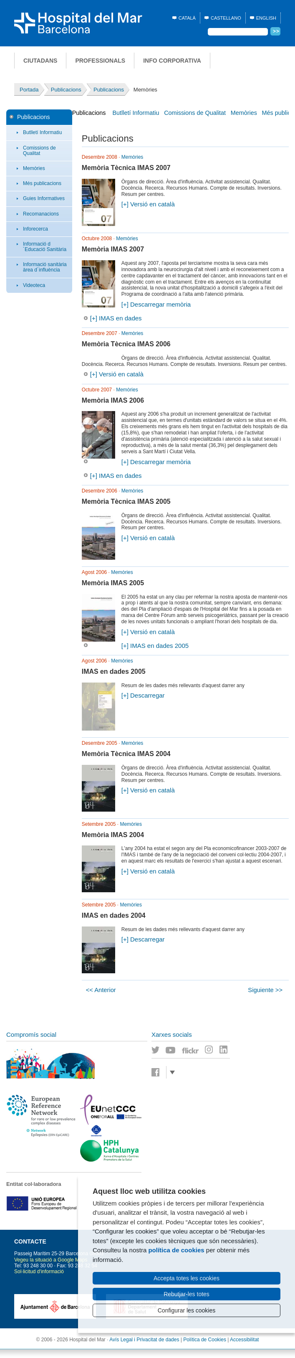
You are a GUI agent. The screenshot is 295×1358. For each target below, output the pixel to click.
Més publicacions (42, 183)
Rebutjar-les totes (186, 1294)
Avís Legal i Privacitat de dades (144, 1340)
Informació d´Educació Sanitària (44, 246)
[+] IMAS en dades (116, 318)
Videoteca (34, 285)
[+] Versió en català (148, 204)
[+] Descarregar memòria (156, 304)
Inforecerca (35, 229)
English (266, 17)
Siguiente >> (265, 990)
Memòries (34, 168)
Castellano (226, 17)
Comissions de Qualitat (39, 150)
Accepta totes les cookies (186, 1278)
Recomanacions (41, 214)
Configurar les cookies (187, 1310)
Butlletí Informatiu (42, 132)
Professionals (100, 60)
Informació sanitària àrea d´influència (45, 267)
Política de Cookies (204, 1340)
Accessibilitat (244, 1340)
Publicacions (33, 117)
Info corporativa (172, 60)
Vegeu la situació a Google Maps (50, 1260)
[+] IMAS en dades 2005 (155, 645)
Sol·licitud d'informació (39, 1271)
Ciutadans (40, 60)
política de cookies (176, 1250)
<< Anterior (101, 990)
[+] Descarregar (143, 695)
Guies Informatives (44, 198)
